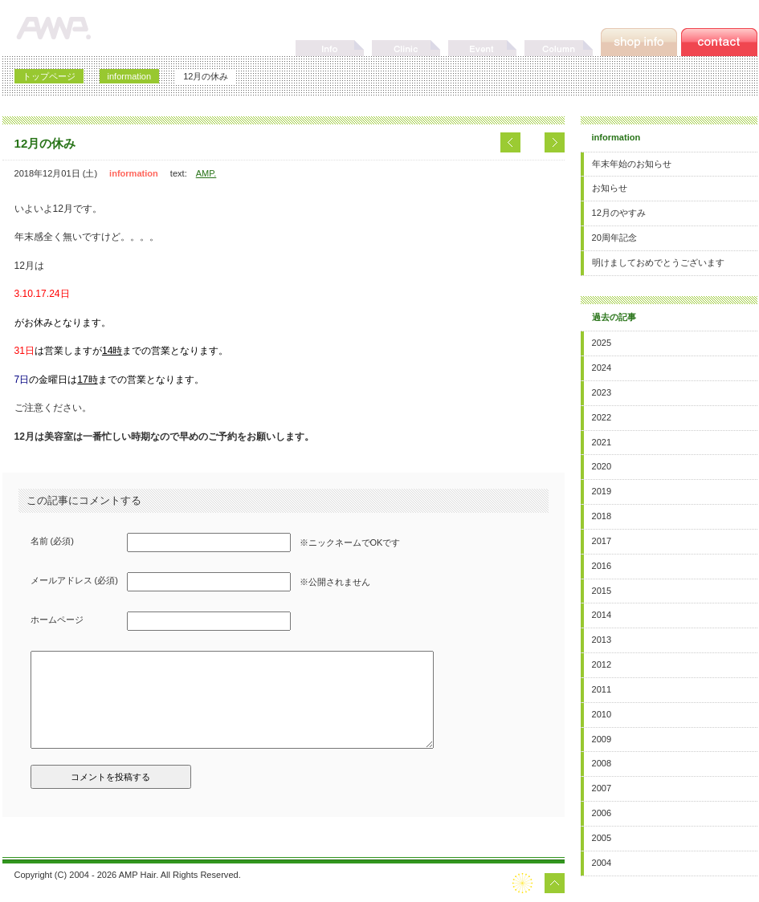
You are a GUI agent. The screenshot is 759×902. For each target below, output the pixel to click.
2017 (602, 541)
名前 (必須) (52, 541)
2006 (602, 813)
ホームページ (57, 619)
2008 (602, 763)
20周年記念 (614, 237)
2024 (602, 367)
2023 (602, 392)
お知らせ (609, 188)
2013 (602, 639)
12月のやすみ (619, 212)
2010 (602, 714)
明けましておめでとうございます (658, 262)
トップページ (48, 76)
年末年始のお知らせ (631, 164)
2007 (602, 788)
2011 (602, 689)
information (130, 76)
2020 (602, 466)
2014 (602, 615)
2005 (602, 838)
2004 (602, 862)
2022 (602, 417)
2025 (602, 342)
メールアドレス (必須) (74, 580)
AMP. (206, 173)
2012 (602, 664)
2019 (602, 491)
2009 (602, 739)
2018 (602, 516)
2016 (602, 566)
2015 (602, 590)
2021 (602, 442)
